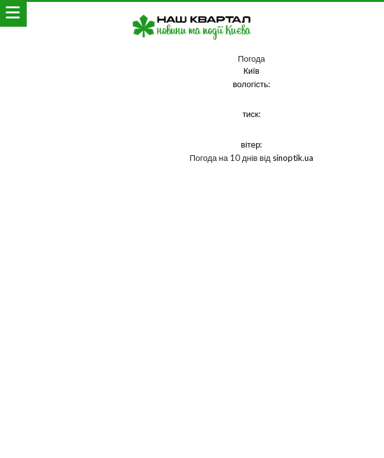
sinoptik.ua (293, 158)
